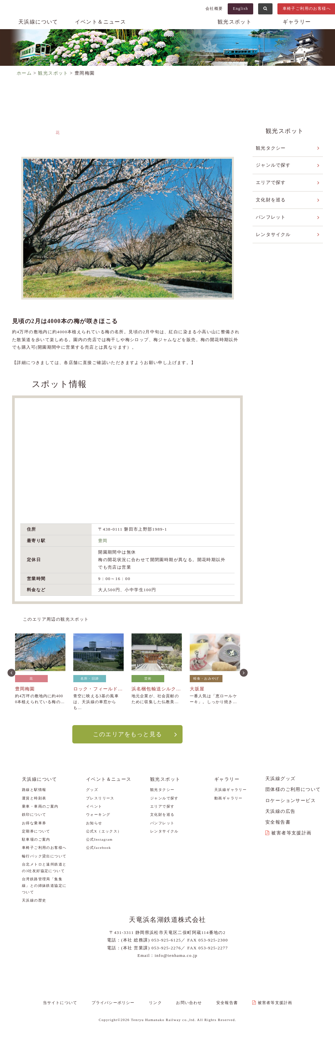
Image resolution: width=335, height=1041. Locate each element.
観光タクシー (271, 147)
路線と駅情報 (34, 790)
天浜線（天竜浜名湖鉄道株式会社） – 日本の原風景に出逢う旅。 (167, 28)
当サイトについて (66, 1002)
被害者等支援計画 (291, 832)
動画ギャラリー (228, 798)
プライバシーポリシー (117, 1002)
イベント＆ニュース (100, 22)
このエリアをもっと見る (127, 734)
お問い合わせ (188, 1002)
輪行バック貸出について (44, 856)
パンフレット (271, 216)
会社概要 (214, 8)
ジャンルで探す (273, 164)
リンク (157, 1002)
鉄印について (34, 814)
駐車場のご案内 (36, 839)
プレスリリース (100, 798)
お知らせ (94, 823)
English (240, 8)
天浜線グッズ (280, 778)
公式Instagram (99, 839)
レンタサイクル (273, 233)
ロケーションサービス (290, 800)
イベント (94, 806)
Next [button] (243, 671)
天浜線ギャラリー (230, 790)
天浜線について (38, 22)
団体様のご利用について (293, 789)
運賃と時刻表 (34, 798)
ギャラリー (297, 22)
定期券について (36, 831)
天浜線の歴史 (34, 900)
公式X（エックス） (104, 831)
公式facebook (98, 847)
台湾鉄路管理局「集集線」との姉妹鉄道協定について (44, 885)
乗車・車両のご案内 (40, 806)
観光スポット (235, 22)
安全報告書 (278, 821)
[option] (127, 228)
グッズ (92, 790)
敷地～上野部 (203, 139)
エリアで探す (271, 182)
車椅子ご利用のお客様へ (44, 847)
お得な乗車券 (34, 823)
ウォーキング (98, 814)
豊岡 (103, 540)
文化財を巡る (271, 199)
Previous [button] (11, 671)
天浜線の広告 (280, 811)
